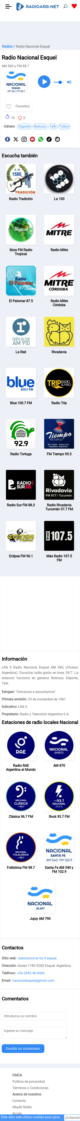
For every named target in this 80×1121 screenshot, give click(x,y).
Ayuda (17, 1113)
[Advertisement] (40, 32)
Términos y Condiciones (30, 1088)
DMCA (17, 1075)
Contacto (19, 1101)
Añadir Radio (22, 1107)
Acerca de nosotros (26, 1094)
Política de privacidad (28, 1082)
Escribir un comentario (23, 1049)
